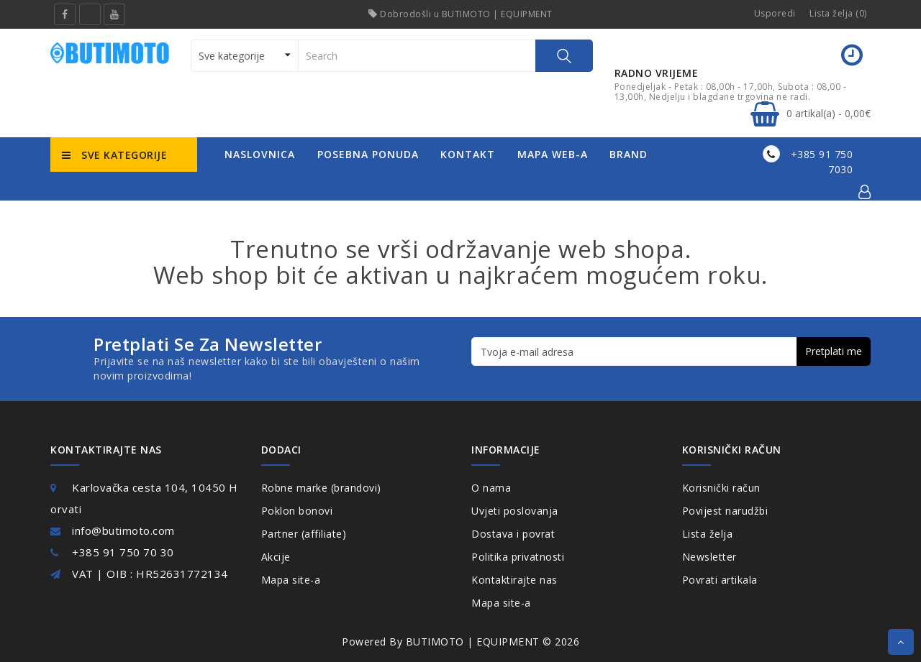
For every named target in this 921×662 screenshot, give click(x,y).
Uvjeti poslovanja (514, 511)
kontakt (467, 154)
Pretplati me (833, 351)
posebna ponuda (368, 154)
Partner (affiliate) (304, 534)
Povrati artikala (720, 580)
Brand (628, 154)
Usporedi (775, 13)
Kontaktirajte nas (514, 580)
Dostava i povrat (513, 534)
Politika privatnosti (517, 557)
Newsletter (709, 557)
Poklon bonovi (297, 511)
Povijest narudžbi (725, 511)
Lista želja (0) (838, 13)
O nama (491, 488)
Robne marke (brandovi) (321, 488)
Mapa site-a (291, 580)
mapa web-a (552, 154)
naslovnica (259, 154)
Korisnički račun (721, 488)
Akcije (276, 557)
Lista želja (707, 534)
